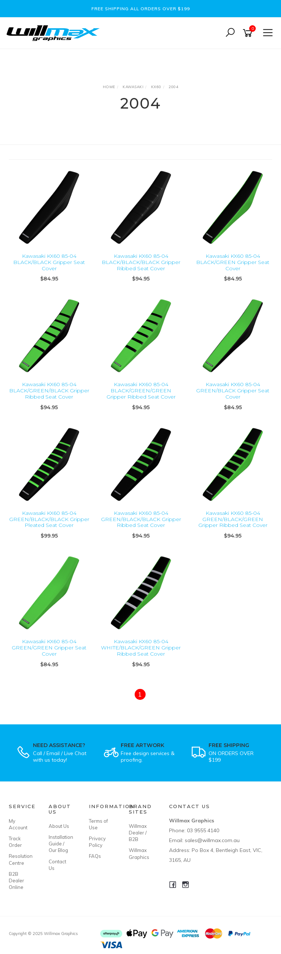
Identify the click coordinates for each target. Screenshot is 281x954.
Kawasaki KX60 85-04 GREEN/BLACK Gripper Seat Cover (232, 390)
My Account (18, 824)
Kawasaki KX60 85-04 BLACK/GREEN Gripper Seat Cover (232, 262)
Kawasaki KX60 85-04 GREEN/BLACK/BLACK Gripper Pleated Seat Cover (49, 519)
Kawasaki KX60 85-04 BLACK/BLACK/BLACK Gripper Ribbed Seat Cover (141, 262)
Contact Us (57, 865)
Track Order (15, 842)
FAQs (95, 856)
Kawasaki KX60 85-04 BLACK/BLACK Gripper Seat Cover (49, 262)
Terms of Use (98, 824)
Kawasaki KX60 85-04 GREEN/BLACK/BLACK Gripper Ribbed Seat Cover (141, 519)
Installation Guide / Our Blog (60, 843)
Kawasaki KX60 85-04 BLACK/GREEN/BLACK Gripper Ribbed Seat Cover (49, 390)
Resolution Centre (20, 859)
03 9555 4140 (203, 830)
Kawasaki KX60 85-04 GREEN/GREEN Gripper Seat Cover (49, 647)
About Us (59, 826)
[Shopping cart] (248, 33)
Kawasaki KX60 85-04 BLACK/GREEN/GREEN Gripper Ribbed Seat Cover (141, 390)
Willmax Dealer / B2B (138, 832)
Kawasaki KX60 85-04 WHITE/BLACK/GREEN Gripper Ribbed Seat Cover (141, 647)
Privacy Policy (97, 842)
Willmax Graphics (139, 853)
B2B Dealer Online (16, 880)
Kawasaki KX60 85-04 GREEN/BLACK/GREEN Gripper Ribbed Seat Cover (232, 519)
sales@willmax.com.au (212, 840)
